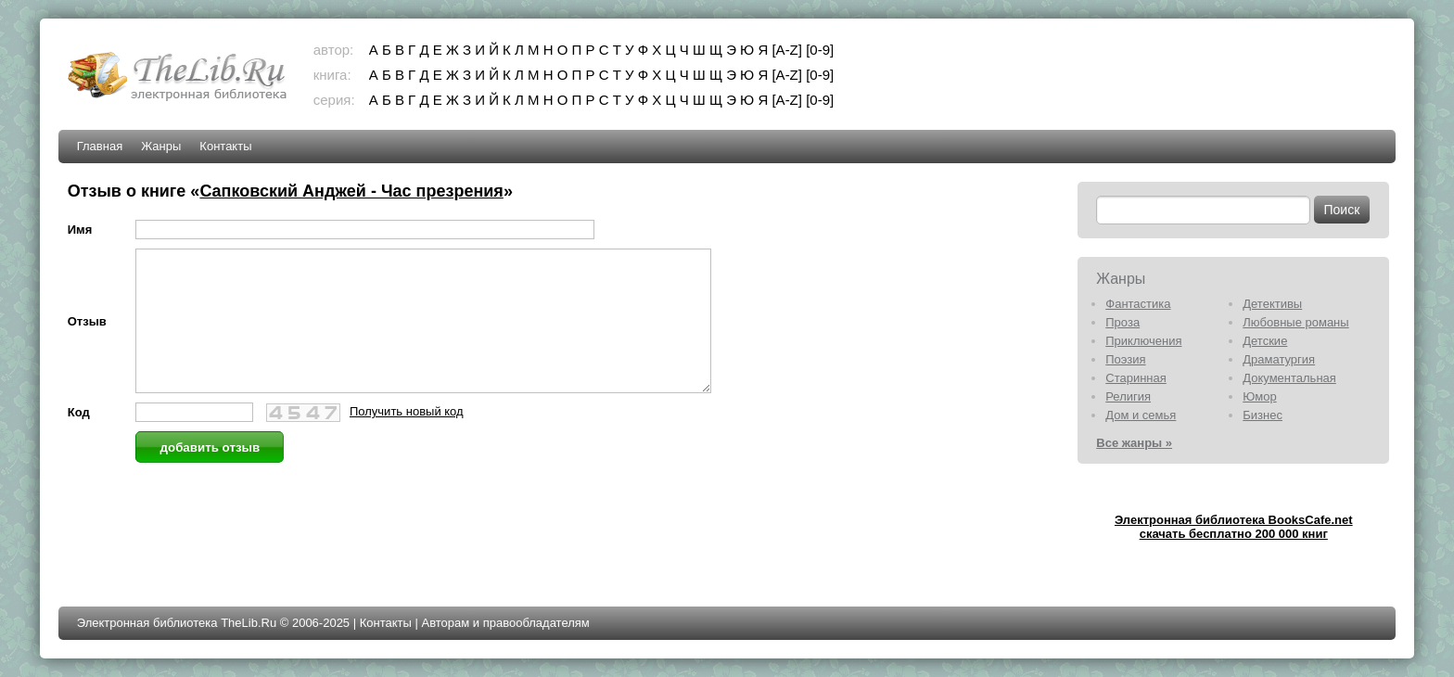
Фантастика (1137, 304)
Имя (80, 229)
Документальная (1289, 378)
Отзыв (87, 335)
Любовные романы (1295, 322)
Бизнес (1262, 415)
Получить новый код (407, 439)
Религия (1128, 396)
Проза (1122, 322)
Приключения (1143, 341)
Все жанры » (1134, 443)
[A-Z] (787, 49)
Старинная (1136, 378)
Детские (1265, 341)
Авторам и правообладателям (505, 623)
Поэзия (1125, 359)
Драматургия (1279, 359)
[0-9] (820, 49)
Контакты (225, 146)
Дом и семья (1140, 415)
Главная (99, 146)
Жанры (161, 146)
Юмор (1259, 396)
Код (79, 440)
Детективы (1272, 304)
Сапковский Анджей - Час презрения (351, 191)
